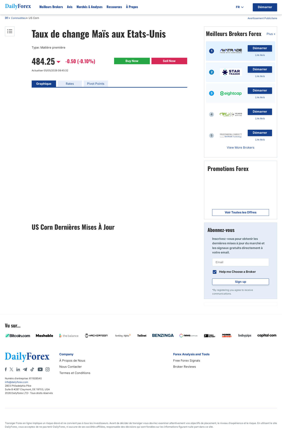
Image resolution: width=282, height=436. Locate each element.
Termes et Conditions (74, 373)
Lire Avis (260, 55)
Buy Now (131, 61)
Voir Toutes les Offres (240, 212)
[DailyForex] (27, 357)
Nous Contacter (70, 367)
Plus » (271, 34)
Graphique (43, 84)
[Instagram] (47, 369)
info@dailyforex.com (16, 382)
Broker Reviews (184, 367)
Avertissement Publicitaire (262, 18)
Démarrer (260, 48)
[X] (11, 369)
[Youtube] (40, 369)
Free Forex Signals (186, 360)
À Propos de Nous (72, 360)
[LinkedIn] (18, 369)
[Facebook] (6, 369)
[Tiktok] (32, 369)
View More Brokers (240, 147)
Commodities (18, 18)
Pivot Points (95, 84)
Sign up (240, 281)
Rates (70, 84)
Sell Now (169, 61)
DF (6, 18)
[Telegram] (25, 369)
